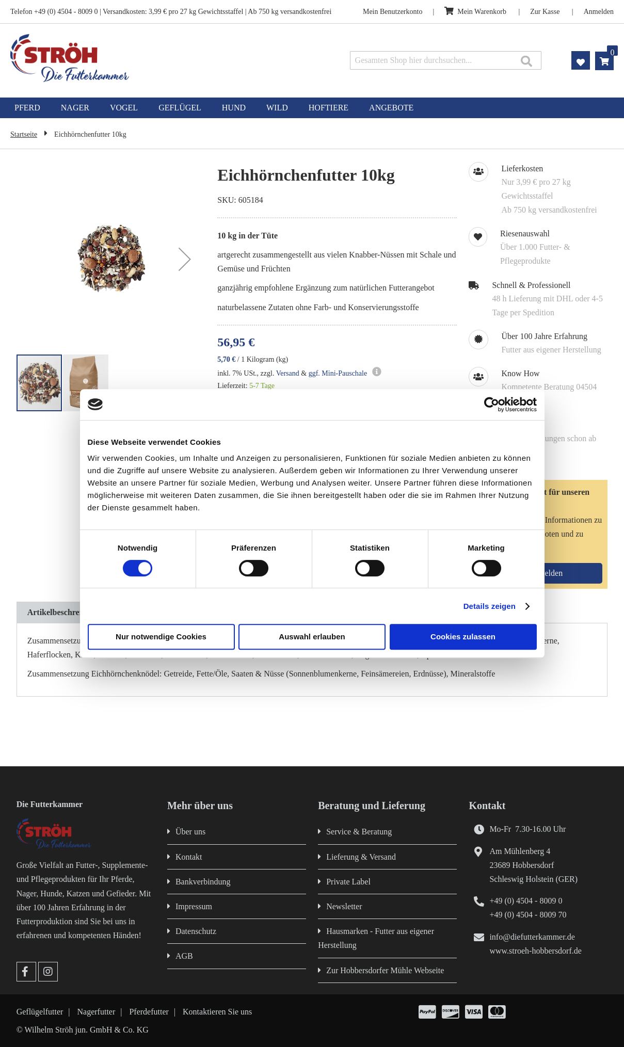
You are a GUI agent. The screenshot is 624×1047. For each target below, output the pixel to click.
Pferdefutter (148, 1011)
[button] (184, 259)
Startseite (23, 134)
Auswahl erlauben (312, 636)
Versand (287, 373)
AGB (184, 956)
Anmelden (599, 11)
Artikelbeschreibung (63, 612)
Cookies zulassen (462, 636)
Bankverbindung (203, 881)
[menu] (312, 108)
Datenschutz (195, 931)
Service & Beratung (359, 831)
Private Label (348, 881)
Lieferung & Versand (361, 856)
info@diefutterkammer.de (531, 936)
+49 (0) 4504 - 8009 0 (525, 900)
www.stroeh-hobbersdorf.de (535, 950)
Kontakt (188, 856)
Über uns (190, 831)
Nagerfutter (96, 1011)
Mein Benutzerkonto (392, 11)
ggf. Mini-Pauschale (338, 373)
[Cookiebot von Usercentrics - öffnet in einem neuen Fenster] (491, 404)
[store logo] (130, 58)
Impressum (193, 906)
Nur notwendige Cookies (161, 636)
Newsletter (344, 906)
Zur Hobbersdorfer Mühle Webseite (385, 970)
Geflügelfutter (40, 1011)
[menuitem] (27, 108)
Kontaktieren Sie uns (217, 1011)
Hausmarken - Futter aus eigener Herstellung (376, 938)
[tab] (63, 612)
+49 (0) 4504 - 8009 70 (527, 914)
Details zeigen (489, 606)
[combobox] (445, 60)
